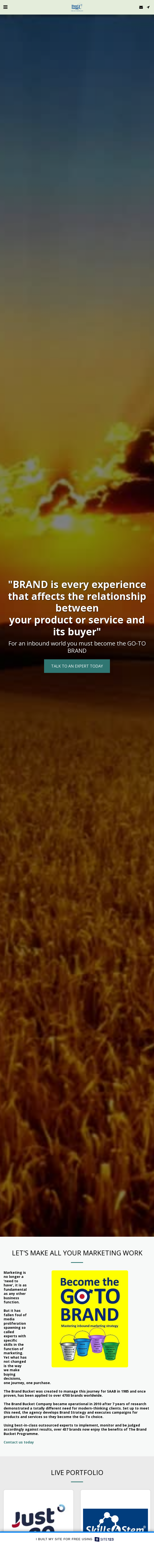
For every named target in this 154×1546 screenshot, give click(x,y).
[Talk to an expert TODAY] (77, 666)
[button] (5, 7)
